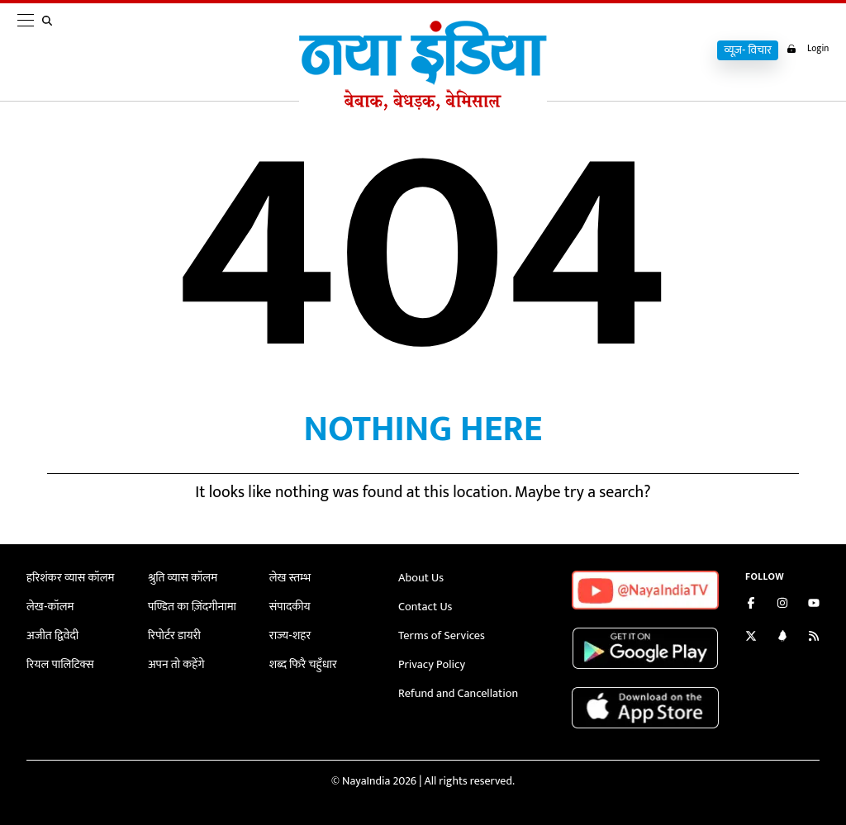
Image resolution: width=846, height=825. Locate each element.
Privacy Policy (430, 661)
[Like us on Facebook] (751, 604)
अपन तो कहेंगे (175, 661)
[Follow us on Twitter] (751, 637)
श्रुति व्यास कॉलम (182, 577)
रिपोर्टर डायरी (174, 632)
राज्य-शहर (289, 632)
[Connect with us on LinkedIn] (782, 637)
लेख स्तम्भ (289, 577)
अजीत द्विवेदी (52, 632)
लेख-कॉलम (49, 605)
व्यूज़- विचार (743, 50)
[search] (50, 51)
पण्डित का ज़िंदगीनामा (191, 605)
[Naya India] (423, 106)
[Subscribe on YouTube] (814, 604)
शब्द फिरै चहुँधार (302, 661)
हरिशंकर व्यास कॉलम (69, 577)
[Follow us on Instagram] (782, 604)
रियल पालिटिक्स (59, 661)
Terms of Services (440, 632)
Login (805, 48)
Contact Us (424, 605)
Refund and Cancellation (457, 688)
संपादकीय (289, 605)
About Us (420, 577)
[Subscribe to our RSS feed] (814, 637)
